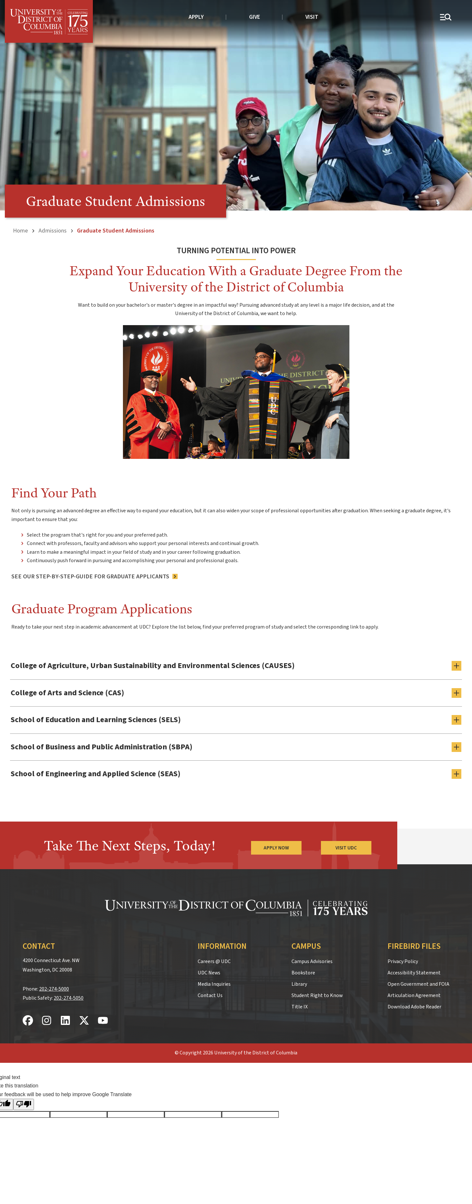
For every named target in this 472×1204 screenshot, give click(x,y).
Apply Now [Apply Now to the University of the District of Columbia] (276, 847)
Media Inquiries (214, 984)
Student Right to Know (317, 995)
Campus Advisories (312, 961)
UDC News (209, 972)
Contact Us (210, 995)
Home (20, 230)
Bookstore (303, 972)
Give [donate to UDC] (254, 17)
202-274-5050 (68, 998)
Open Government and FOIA (418, 984)
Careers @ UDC (214, 961)
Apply (196, 17)
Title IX (299, 1006)
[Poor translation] (23, 1104)
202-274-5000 (54, 989)
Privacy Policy (403, 961)
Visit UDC (346, 847)
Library (299, 984)
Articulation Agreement (414, 995)
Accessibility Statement (414, 972)
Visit (311, 17)
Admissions (52, 230)
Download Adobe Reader (414, 1006)
